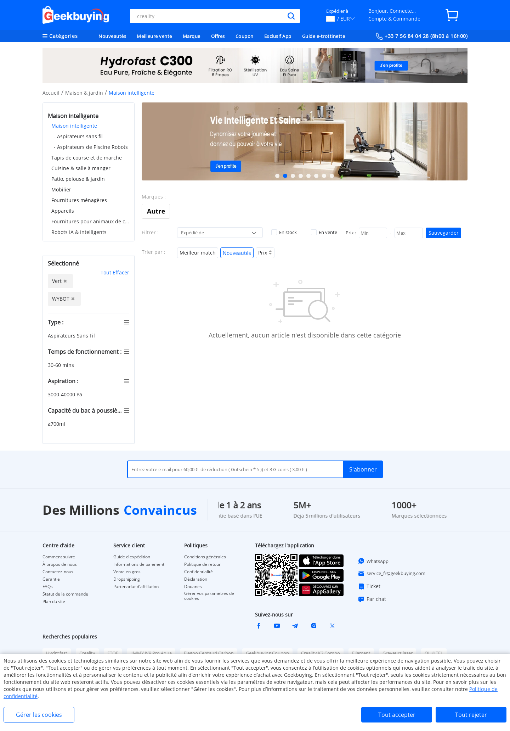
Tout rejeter (471, 715)
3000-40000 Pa (66, 394)
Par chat (372, 599)
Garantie (51, 579)
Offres (218, 36)
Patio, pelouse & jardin (78, 178)
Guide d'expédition (131, 556)
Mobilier (61, 189)
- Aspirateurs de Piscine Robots (91, 147)
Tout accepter (396, 715)
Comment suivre (58, 556)
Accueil (51, 92)
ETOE (112, 653)
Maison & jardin (84, 92)
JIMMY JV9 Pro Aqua (151, 653)
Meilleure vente (154, 36)
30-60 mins (61, 365)
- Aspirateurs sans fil (78, 136)
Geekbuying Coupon (267, 653)
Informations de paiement (138, 564)
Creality (87, 653)
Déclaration (195, 579)
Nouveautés (112, 36)
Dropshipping (126, 579)
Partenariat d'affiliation (136, 586)
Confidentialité (198, 571)
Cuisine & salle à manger (80, 168)
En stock (284, 232)
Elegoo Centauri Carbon (209, 653)
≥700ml (57, 423)
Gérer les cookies (39, 715)
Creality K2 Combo (320, 653)
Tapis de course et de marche (86, 157)
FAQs (47, 586)
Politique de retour (202, 564)
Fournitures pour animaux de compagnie (90, 221)
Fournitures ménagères (79, 200)
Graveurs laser (397, 653)
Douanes (193, 586)
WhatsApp (373, 560)
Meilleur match (198, 252)
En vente (324, 232)
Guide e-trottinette (323, 36)
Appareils (62, 210)
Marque (191, 36)
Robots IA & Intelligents (79, 232)
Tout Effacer (115, 272)
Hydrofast (56, 653)
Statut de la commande (65, 594)
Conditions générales (205, 556)
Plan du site (53, 601)
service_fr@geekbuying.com (391, 573)
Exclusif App (277, 36)
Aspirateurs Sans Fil (72, 335)
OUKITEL (434, 653)
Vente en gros (127, 571)
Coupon (245, 36)
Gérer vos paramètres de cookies (209, 596)
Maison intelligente (74, 125)
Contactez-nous (57, 571)
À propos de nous (59, 564)
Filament (361, 653)
